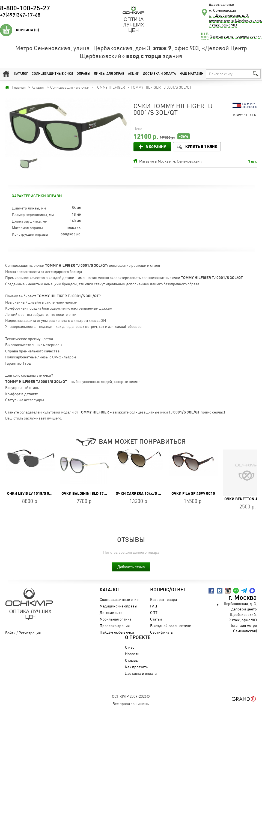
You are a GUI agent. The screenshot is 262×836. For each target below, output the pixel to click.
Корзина (27, 30)
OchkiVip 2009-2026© (131, 696)
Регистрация (30, 632)
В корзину (155, 146)
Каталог (21, 74)
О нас (129, 647)
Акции (133, 74)
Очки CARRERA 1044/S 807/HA (143, 493)
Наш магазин (191, 74)
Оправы (83, 74)
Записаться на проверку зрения (235, 36)
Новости (132, 653)
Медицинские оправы (118, 606)
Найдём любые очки (117, 632)
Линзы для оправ (109, 74)
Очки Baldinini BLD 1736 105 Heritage (97, 493)
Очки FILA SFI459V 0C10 (193, 493)
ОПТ (153, 612)
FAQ (153, 606)
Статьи (156, 619)
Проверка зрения (115, 625)
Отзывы (132, 660)
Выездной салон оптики (170, 625)
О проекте (138, 638)
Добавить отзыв (131, 566)
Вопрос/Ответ (168, 590)
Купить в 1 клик (201, 146)
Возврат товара (163, 599)
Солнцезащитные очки (52, 74)
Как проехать (136, 666)
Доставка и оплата (159, 74)
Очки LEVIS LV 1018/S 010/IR (33, 493)
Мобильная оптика (115, 619)
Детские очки (111, 612)
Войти (10, 632)
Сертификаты (162, 632)
